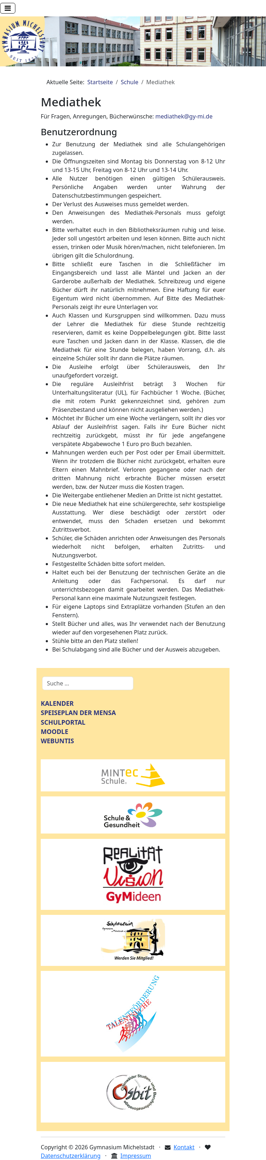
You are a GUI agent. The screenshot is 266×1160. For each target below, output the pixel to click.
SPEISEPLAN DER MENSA (78, 712)
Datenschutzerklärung (70, 1156)
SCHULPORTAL (63, 722)
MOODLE (54, 731)
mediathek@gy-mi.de (184, 116)
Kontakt (184, 1147)
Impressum (135, 1156)
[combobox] (87, 683)
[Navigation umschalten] (7, 8)
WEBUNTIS (57, 740)
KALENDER (57, 703)
